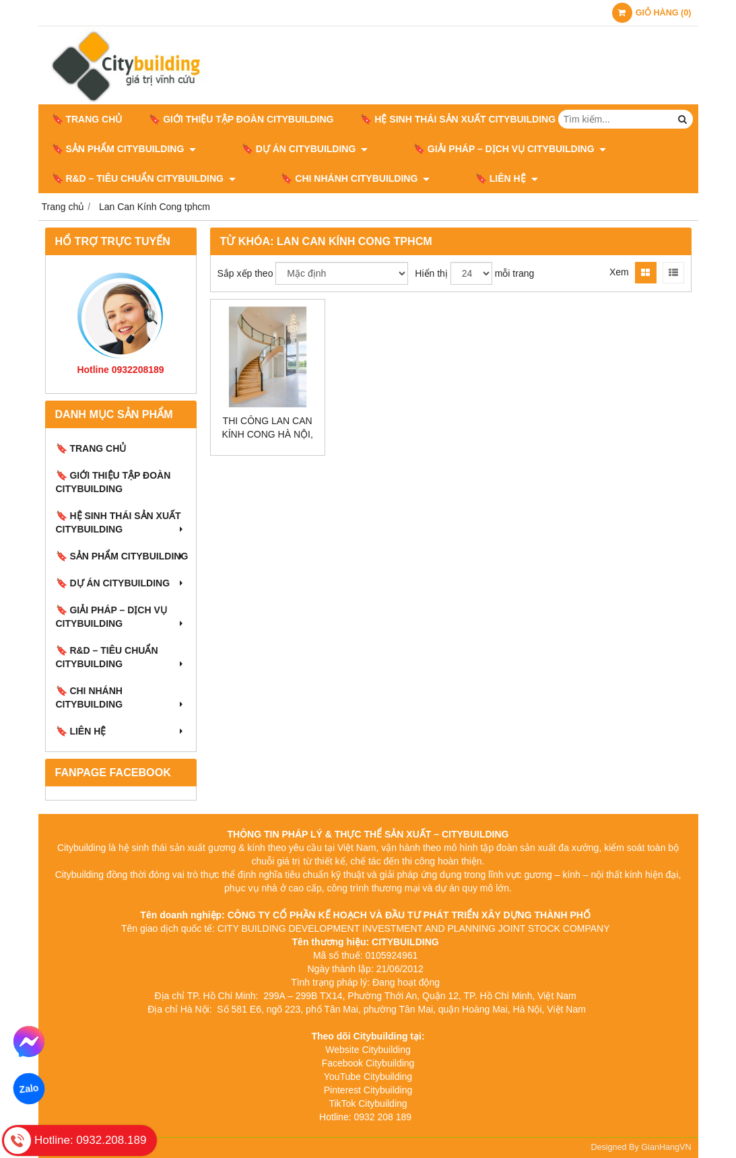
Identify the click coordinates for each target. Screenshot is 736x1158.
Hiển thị (431, 273)
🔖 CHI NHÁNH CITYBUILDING (337, 178)
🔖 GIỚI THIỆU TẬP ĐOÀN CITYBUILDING (241, 119)
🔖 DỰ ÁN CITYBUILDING (286, 148)
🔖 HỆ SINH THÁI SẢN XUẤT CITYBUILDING (463, 119)
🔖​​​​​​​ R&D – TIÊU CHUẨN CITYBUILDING (144, 178)
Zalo (28, 1088)
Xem (619, 272)
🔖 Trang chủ (87, 119)
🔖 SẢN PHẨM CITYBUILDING (124, 148)
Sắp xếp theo (245, 273)
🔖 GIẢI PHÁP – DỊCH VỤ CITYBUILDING (473, 148)
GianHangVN (666, 1147)
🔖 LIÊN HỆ (469, 178)
